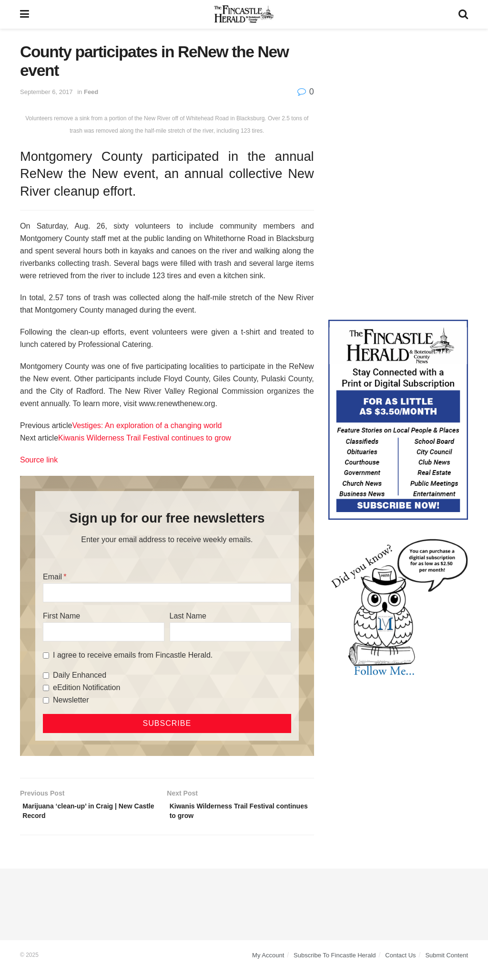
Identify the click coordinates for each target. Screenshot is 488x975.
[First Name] (103, 631)
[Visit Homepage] (244, 14)
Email (52, 577)
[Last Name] (230, 631)
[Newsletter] (46, 700)
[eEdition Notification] (46, 688)
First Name (61, 616)
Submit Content (446, 959)
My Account (268, 959)
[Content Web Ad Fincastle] (398, 419)
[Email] (167, 592)
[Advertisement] (398, 102)
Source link (39, 460)
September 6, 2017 (46, 91)
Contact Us (400, 959)
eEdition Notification (86, 687)
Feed (91, 91)
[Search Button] (463, 14)
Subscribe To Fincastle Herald (335, 959)
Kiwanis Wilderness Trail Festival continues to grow (144, 438)
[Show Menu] (24, 14)
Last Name (188, 616)
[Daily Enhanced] (46, 675)
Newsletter (71, 700)
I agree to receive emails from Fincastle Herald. (133, 655)
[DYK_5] (398, 608)
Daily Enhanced (79, 675)
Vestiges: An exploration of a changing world (147, 425)
